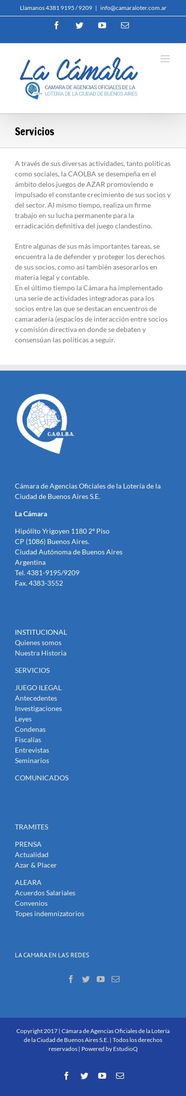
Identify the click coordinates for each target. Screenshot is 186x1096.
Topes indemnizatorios (49, 913)
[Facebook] (71, 979)
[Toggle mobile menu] (166, 59)
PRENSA (28, 844)
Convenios (31, 903)
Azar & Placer (36, 865)
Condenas (30, 729)
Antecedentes (36, 698)
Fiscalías (28, 739)
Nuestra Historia (40, 653)
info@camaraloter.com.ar (133, 7)
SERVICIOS (32, 670)
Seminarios (32, 760)
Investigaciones (38, 708)
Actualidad (32, 854)
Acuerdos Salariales (45, 892)
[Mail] (116, 979)
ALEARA (28, 882)
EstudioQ (125, 1048)
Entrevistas (32, 750)
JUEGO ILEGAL (38, 687)
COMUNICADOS (41, 777)
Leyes (23, 718)
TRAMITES (31, 826)
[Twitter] (86, 979)
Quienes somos (38, 642)
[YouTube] (101, 979)
